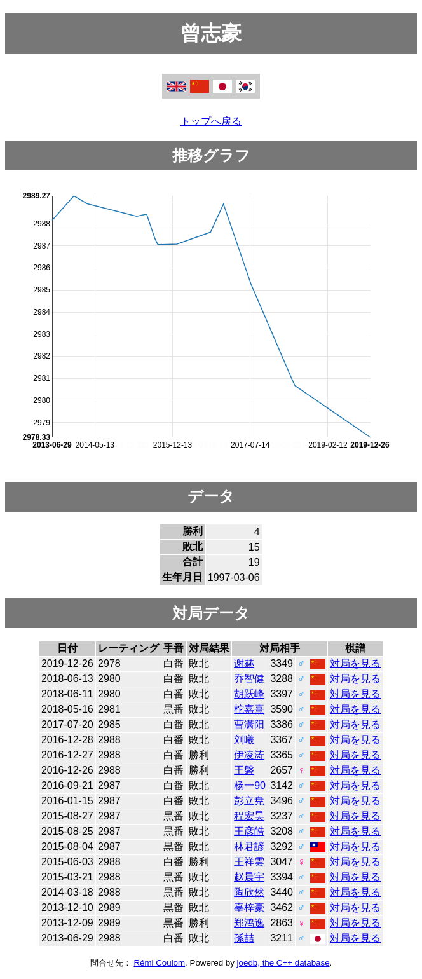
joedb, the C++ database (283, 963)
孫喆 (244, 938)
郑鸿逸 (249, 922)
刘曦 (244, 739)
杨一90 (250, 785)
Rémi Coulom (159, 963)
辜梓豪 (249, 907)
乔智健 (249, 678)
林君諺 (249, 846)
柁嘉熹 (249, 709)
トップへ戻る (211, 121)
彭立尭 (249, 800)
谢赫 (244, 663)
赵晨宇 (249, 877)
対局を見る (355, 663)
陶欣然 (249, 892)
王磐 (244, 770)
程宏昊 (249, 816)
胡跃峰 (249, 693)
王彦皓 (249, 831)
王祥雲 (249, 861)
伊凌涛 (249, 755)
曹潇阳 (249, 724)
